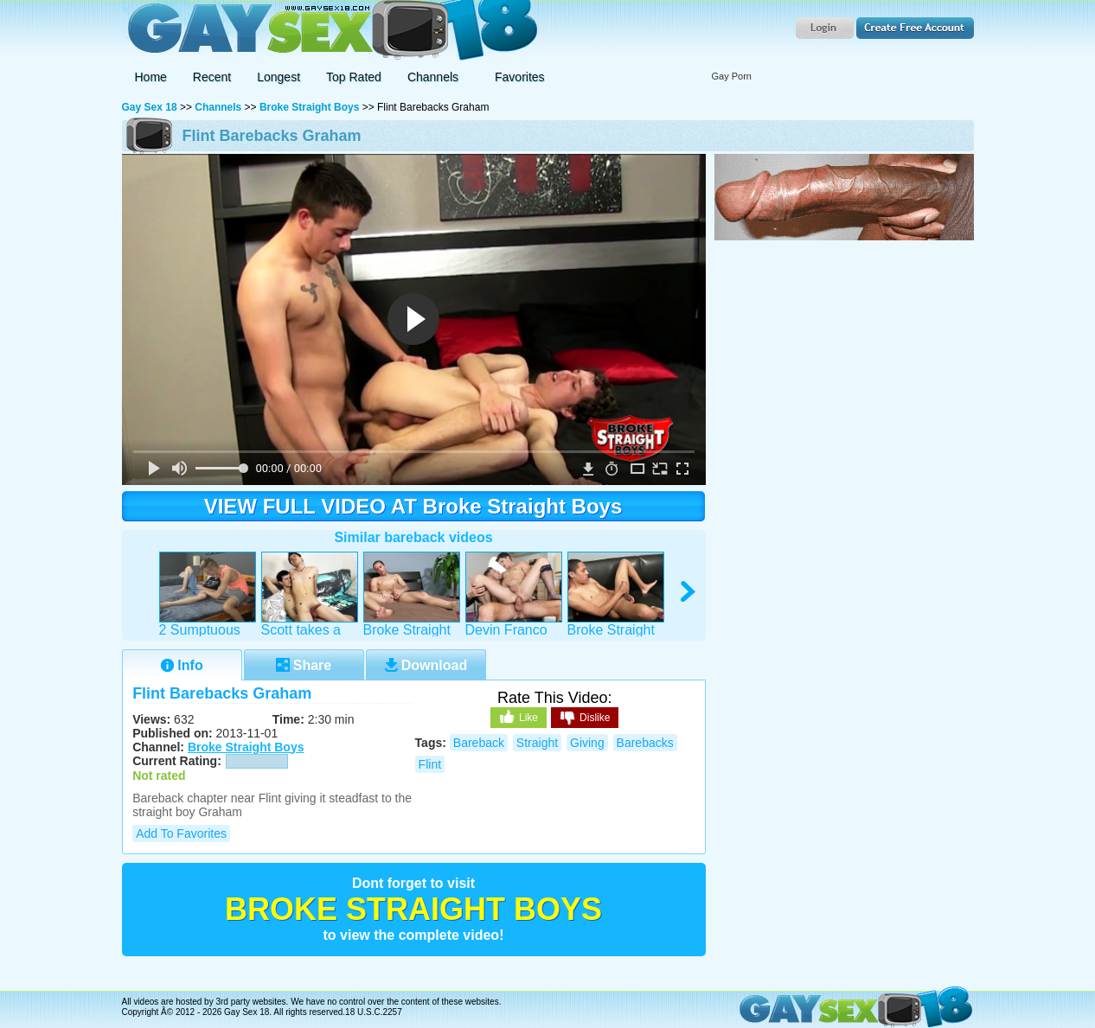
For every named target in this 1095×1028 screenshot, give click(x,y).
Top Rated (353, 77)
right (689, 592)
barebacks (645, 743)
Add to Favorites (181, 833)
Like (518, 717)
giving (587, 743)
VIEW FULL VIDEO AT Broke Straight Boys (413, 506)
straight (537, 743)
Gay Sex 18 (330, 30)
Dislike (585, 718)
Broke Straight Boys (309, 107)
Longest (278, 77)
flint (430, 764)
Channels (218, 107)
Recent (212, 77)
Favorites (520, 77)
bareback (478, 743)
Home (151, 77)
